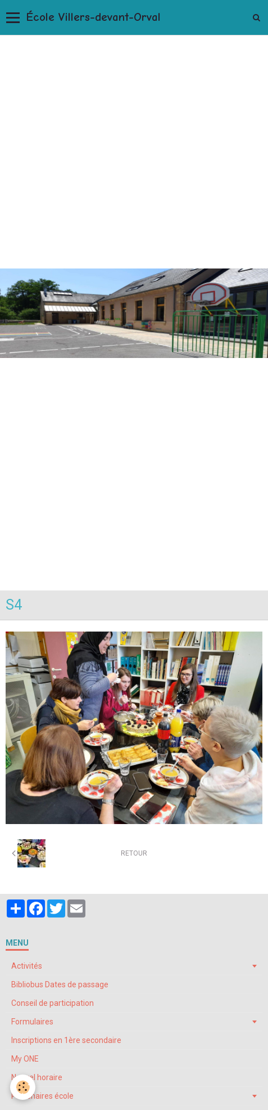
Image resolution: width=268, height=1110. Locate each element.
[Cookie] (22, 1087)
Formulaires (32, 1021)
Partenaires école (42, 1095)
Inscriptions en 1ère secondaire (66, 1040)
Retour (134, 853)
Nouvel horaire (36, 1077)
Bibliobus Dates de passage (59, 984)
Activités (26, 965)
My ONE (25, 1058)
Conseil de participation (52, 1003)
